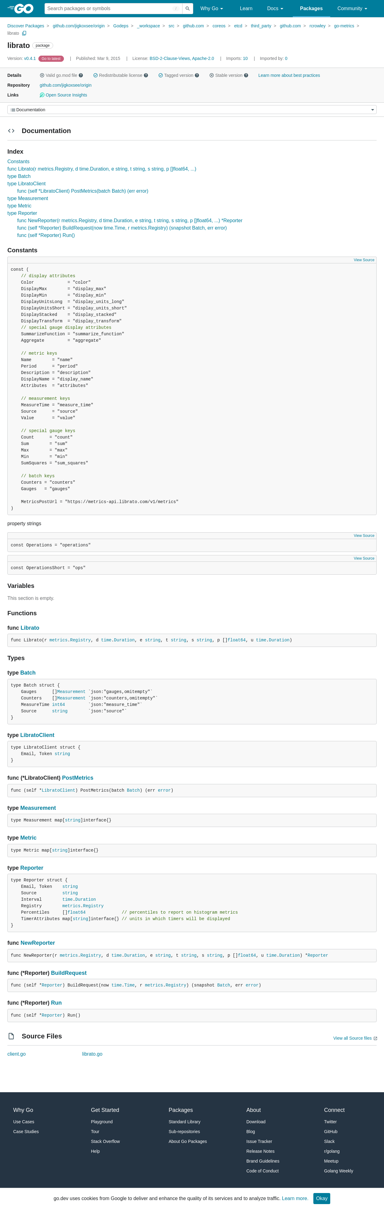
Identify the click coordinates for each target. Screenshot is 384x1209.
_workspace (148, 25)
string (152, 640)
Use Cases (23, 1121)
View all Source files (352, 1038)
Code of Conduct (262, 1170)
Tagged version (178, 75)
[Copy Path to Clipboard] (24, 33)
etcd (238, 25)
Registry (80, 640)
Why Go (213, 8)
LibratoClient (37, 735)
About (253, 1110)
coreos (219, 25)
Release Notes (260, 1151)
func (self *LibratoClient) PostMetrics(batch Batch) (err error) (82, 191)
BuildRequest (69, 973)
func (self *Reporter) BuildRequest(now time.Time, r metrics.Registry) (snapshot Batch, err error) (122, 227)
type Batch (19, 176)
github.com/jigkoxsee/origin (79, 25)
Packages (311, 8)
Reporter (31, 868)
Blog (250, 1131)
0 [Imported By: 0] (274, 58)
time (106, 640)
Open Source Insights (63, 95)
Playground (102, 1121)
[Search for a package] (113, 8)
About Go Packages (188, 1141)
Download (255, 1121)
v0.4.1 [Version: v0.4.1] (22, 58)
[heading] (26, 9)
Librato (30, 628)
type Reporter (22, 213)
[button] (42, 75)
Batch (28, 673)
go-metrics (344, 25)
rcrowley (318, 25)
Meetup (331, 1161)
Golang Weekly (338, 1170)
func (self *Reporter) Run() (46, 235)
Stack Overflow (105, 1141)
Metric (28, 838)
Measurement (71, 691)
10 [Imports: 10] (237, 58)
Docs (276, 8)
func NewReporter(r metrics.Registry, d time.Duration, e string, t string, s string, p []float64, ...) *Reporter (129, 220)
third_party (261, 25)
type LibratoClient (26, 183)
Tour (95, 1131)
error (164, 790)
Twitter (330, 1121)
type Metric (19, 205)
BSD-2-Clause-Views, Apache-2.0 (182, 58)
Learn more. (295, 1198)
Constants (18, 161)
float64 (237, 640)
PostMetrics (77, 778)
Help (95, 1151)
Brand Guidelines (262, 1161)
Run (56, 1003)
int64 (58, 704)
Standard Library (185, 1121)
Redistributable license (120, 75)
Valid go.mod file (61, 75)
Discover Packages (25, 25)
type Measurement (27, 198)
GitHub (331, 1131)
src (171, 25)
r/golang (332, 1151)
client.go (16, 1054)
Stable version (229, 75)
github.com (193, 25)
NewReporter (38, 943)
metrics (58, 640)
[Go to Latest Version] (51, 58)
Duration (124, 640)
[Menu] (192, 109)
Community (353, 8)
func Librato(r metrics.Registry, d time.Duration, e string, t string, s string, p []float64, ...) (101, 168)
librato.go (92, 1054)
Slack (329, 1141)
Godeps (120, 25)
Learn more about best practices (289, 75)
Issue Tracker (259, 1141)
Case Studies (26, 1131)
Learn (246, 8)
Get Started (105, 1110)
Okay (321, 1198)
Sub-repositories (184, 1131)
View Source (364, 260)
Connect (334, 1110)
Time (129, 985)
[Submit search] (187, 8)
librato (13, 33)
